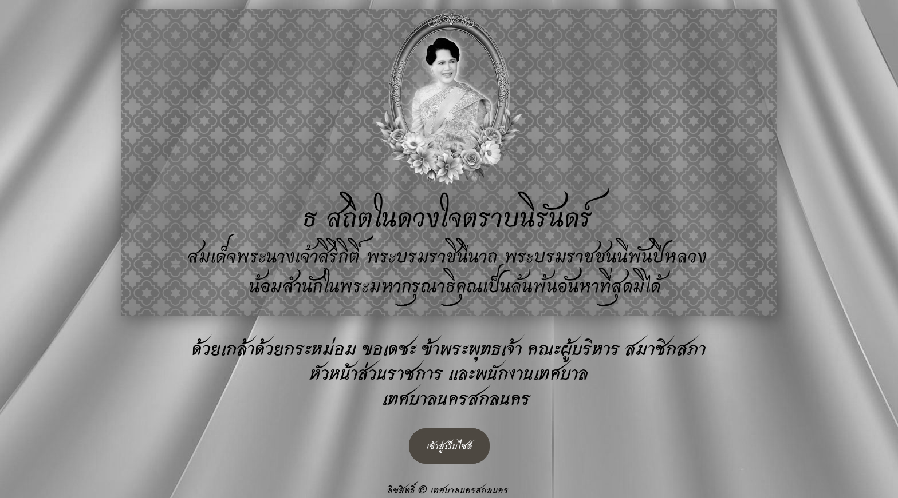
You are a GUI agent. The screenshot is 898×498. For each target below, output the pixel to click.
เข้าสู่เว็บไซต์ (449, 446)
